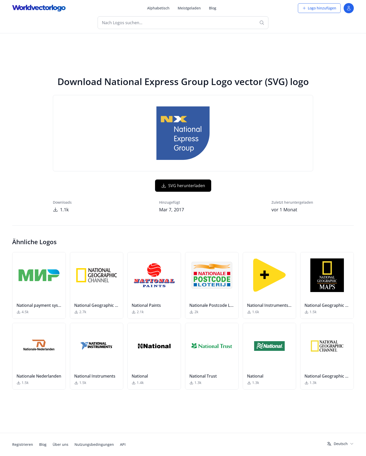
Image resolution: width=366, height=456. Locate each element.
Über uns (60, 444)
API (123, 444)
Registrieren (22, 444)
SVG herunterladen (183, 185)
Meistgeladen (189, 8)
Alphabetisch (158, 8)
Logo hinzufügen (319, 8)
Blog (212, 8)
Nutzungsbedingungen (94, 444)
